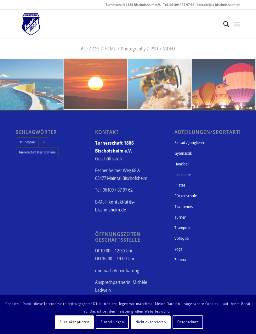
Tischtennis (183, 206)
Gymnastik (183, 153)
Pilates (179, 185)
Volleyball (182, 238)
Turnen (180, 217)
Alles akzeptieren (74, 322)
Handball (181, 164)
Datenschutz (187, 322)
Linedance (182, 174)
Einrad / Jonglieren (189, 142)
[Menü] (237, 23)
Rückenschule (185, 196)
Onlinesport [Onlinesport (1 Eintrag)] (27, 142)
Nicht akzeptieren (150, 322)
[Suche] (223, 24)
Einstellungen (112, 322)
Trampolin (182, 227)
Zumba (180, 259)
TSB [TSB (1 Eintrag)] (43, 142)
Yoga (178, 249)
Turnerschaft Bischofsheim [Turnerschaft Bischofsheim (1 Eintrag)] (37, 152)
